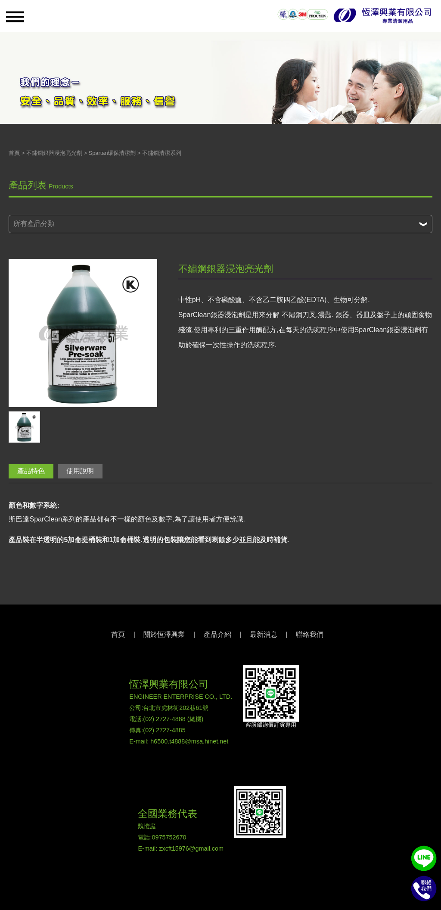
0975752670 (169, 837)
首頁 (14, 153)
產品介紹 (217, 634)
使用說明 (80, 471)
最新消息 (263, 634)
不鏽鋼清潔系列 (161, 153)
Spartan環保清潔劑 (112, 153)
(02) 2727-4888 (164, 719)
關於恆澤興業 (164, 634)
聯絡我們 (309, 634)
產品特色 (31, 471)
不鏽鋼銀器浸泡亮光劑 (54, 153)
